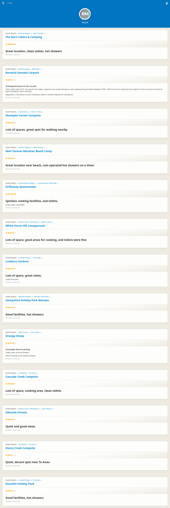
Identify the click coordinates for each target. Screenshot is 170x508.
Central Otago (24, 257)
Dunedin (36, 480)
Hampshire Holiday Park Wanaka (27, 300)
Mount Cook (46, 222)
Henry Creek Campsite (20, 448)
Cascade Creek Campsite (22, 376)
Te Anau (32, 373)
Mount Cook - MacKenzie (29, 222)
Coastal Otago (24, 480)
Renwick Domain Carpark (22, 72)
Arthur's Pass (36, 112)
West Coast (23, 332)
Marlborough (24, 69)
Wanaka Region (25, 296)
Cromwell (37, 257)
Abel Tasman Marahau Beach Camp (29, 151)
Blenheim (36, 69)
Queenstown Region (27, 183)
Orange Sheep (15, 336)
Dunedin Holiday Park (20, 483)
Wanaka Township (41, 296)
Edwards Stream (16, 412)
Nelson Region (24, 33)
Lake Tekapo (46, 408)
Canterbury (23, 112)
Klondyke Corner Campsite (23, 115)
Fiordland (22, 373)
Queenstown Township (47, 183)
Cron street (34, 332)
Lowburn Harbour (17, 261)
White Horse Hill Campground (25, 225)
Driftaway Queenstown (21, 187)
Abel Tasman (38, 33)
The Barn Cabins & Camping (24, 37)
